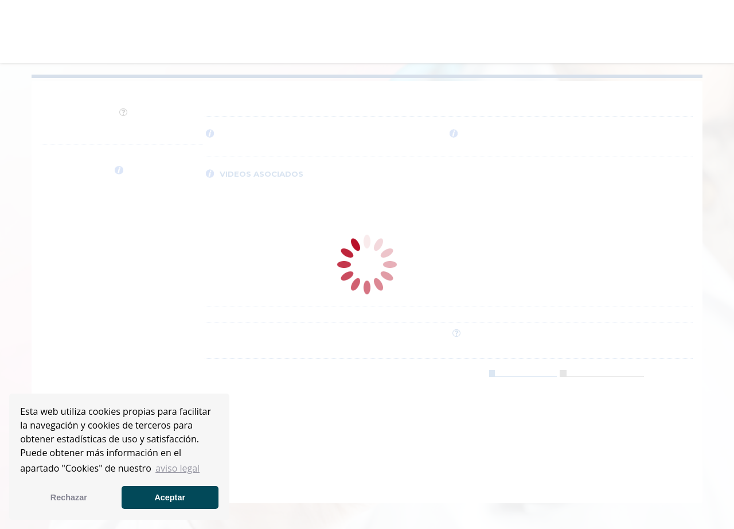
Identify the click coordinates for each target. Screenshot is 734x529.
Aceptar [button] (169, 497)
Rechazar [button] (68, 497)
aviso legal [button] (177, 468)
